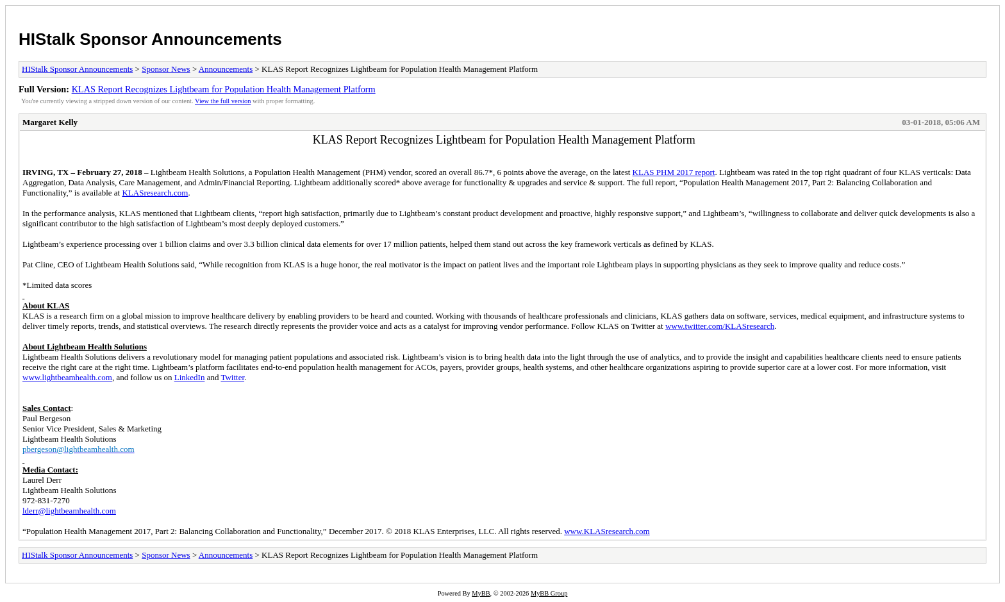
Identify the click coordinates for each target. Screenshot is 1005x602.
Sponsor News (166, 69)
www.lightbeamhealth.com (67, 377)
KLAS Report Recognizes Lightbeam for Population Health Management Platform (224, 89)
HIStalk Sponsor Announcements (150, 39)
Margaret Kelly (50, 122)
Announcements (226, 69)
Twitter (232, 377)
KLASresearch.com (155, 192)
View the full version (223, 101)
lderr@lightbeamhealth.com (69, 510)
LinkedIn (189, 377)
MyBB (481, 593)
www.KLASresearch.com (606, 531)
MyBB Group (549, 593)
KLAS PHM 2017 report (674, 172)
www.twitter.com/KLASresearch (719, 326)
